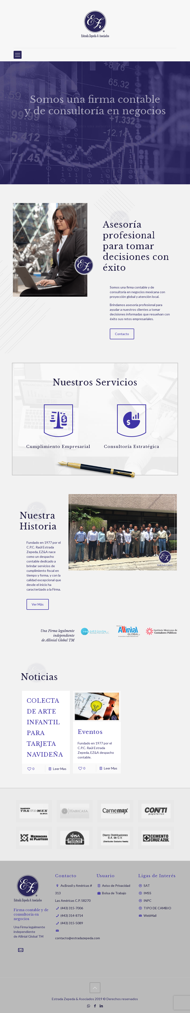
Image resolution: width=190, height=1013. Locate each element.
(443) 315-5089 (72, 923)
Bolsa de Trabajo (114, 893)
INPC (148, 900)
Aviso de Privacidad (116, 885)
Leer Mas (59, 769)
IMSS (147, 893)
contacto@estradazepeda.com (77, 938)
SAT (147, 885)
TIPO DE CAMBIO (157, 908)
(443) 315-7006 (72, 908)
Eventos (90, 731)
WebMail (150, 915)
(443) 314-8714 (72, 915)
